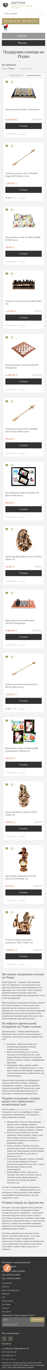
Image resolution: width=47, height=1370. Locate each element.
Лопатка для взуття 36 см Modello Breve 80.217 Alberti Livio (21, 430)
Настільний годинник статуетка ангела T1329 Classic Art (20, 877)
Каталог (22, 35)
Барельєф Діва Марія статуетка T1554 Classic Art (23, 558)
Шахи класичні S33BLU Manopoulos (22, 109)
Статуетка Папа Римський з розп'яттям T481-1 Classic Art (19, 941)
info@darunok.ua (9, 1359)
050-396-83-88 (11, 20)
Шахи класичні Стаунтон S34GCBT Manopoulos (22, 366)
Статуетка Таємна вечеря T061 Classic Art (23, 302)
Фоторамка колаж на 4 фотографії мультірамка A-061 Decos (21, 749)
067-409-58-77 (30, 21)
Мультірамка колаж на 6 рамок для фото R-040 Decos (22, 494)
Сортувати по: (16, 75)
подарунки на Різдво (24, 1109)
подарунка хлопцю (10, 1190)
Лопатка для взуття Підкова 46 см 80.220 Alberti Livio (21, 685)
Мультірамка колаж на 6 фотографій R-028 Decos (22, 238)
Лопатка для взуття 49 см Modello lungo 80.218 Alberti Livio (21, 174)
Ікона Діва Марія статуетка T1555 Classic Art (21, 813)
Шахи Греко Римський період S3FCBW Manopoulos (19, 621)
